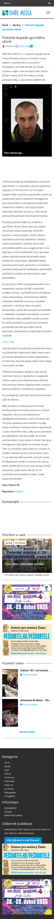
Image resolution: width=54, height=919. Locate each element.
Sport (6, 770)
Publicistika (9, 781)
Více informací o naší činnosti (23, 840)
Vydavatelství (10, 808)
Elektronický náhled (13, 815)
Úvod (5, 25)
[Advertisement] (27, 167)
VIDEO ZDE (8, 342)
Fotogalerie (9, 796)
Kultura (7, 773)
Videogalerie (10, 792)
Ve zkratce (20, 542)
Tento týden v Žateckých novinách (24, 564)
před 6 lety (24, 46)
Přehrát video (28, 674)
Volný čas (8, 785)
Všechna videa (27, 731)
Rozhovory (9, 777)
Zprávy (16, 25)
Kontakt (8, 811)
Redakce (10, 46)
